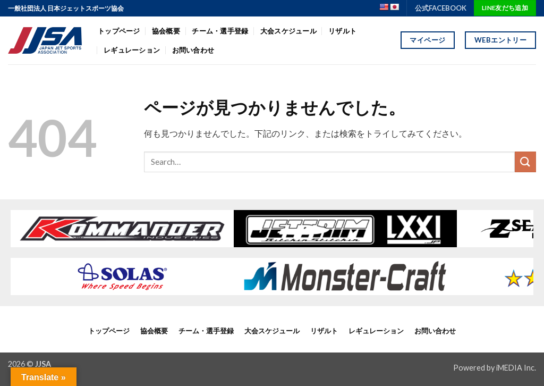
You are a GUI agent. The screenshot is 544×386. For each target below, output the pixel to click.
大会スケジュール (288, 31)
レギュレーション (132, 50)
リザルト (342, 31)
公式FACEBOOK (440, 8)
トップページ (119, 31)
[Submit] (525, 162)
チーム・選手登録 (220, 31)
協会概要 (166, 31)
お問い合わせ (193, 50)
